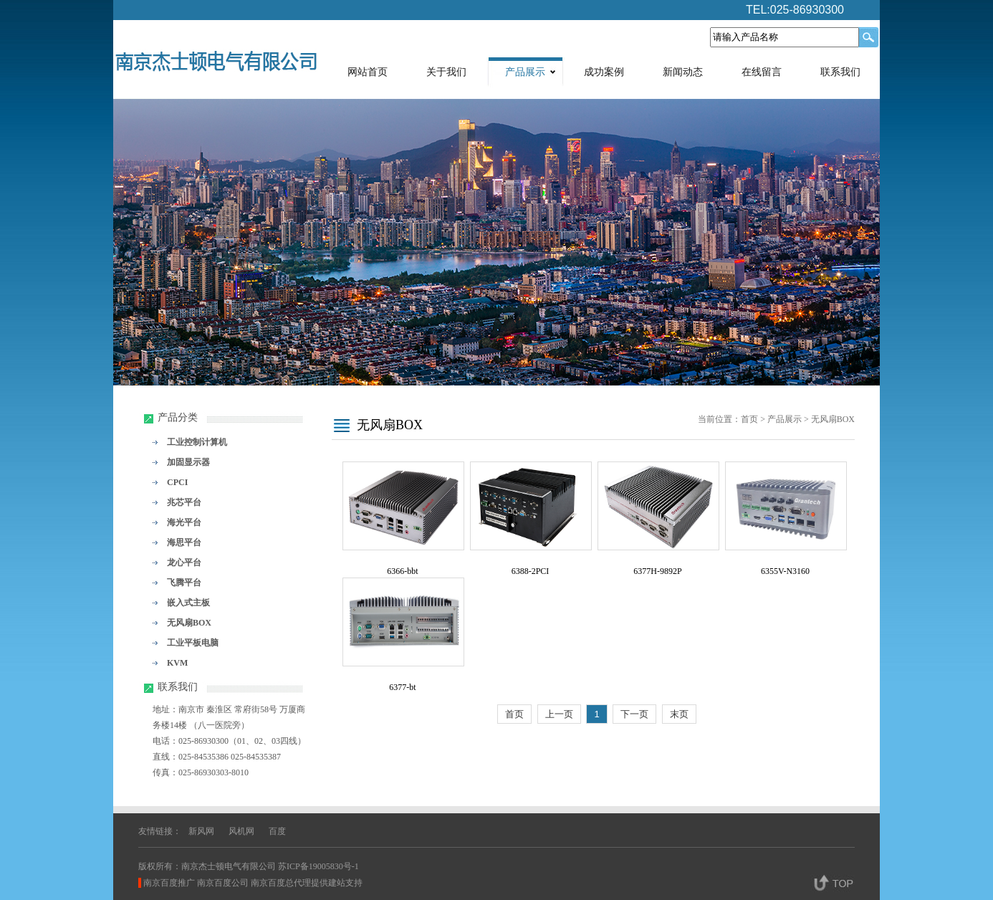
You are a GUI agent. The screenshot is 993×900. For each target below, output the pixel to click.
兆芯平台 (184, 502)
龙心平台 (184, 562)
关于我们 (446, 72)
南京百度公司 (223, 883)
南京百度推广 (169, 883)
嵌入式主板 (188, 603)
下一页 (634, 714)
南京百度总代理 (281, 883)
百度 (277, 831)
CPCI (177, 482)
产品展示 (525, 72)
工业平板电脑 (193, 643)
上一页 (559, 714)
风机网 (241, 831)
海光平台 (184, 522)
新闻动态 (683, 72)
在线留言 (762, 72)
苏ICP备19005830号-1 (318, 866)
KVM (177, 663)
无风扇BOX (189, 623)
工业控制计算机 (197, 442)
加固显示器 (188, 462)
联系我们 (840, 72)
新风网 (201, 831)
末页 (679, 714)
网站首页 (367, 72)
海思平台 (184, 542)
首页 (749, 419)
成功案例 (604, 72)
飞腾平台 (184, 583)
